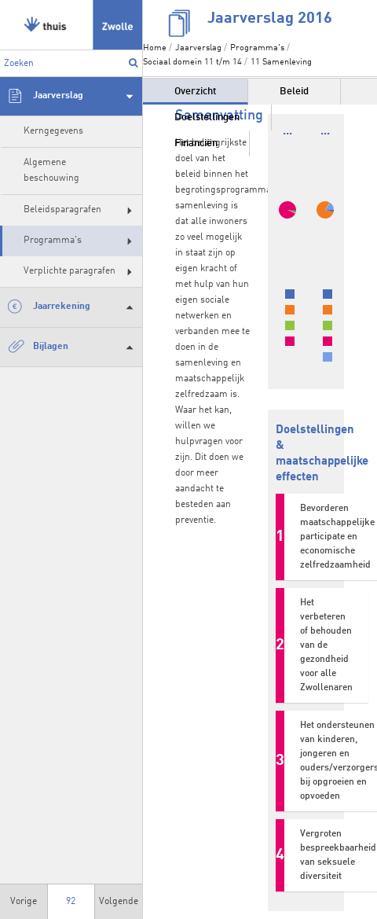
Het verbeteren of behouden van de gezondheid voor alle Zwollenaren (326, 645)
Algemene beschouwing (51, 170)
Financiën (196, 143)
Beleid (294, 91)
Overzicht (195, 91)
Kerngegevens (53, 131)
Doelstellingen (207, 117)
